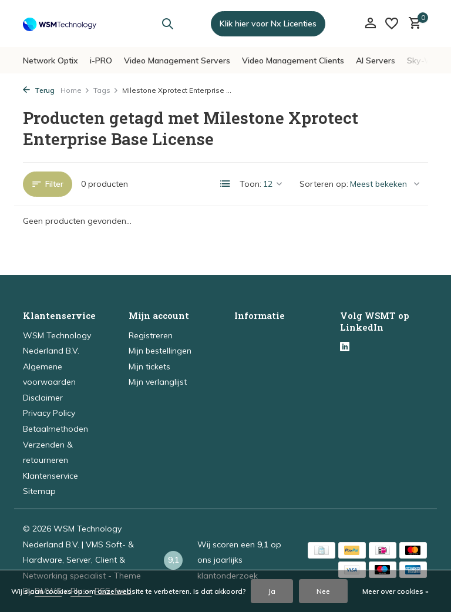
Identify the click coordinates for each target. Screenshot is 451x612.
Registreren (151, 335)
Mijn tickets (149, 366)
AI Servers (375, 60)
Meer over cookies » (395, 591)
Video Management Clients (293, 60)
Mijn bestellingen (160, 350)
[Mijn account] (370, 24)
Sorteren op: (323, 184)
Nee (323, 591)
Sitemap (39, 491)
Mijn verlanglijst (158, 381)
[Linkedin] (344, 348)
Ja (271, 591)
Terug (39, 90)
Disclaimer (43, 397)
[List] (225, 184)
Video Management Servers (177, 60)
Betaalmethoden (55, 428)
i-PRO (101, 60)
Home (75, 90)
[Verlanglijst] (391, 23)
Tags (106, 90)
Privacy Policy (49, 413)
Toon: (250, 184)
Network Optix (50, 60)
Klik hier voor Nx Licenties (268, 23)
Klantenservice (50, 475)
